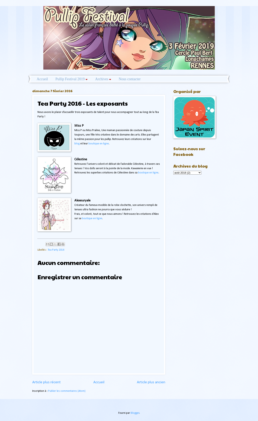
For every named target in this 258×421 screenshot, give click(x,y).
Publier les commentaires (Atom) (66, 391)
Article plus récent (46, 382)
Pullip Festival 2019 (71, 79)
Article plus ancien (151, 382)
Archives (103, 79)
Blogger (135, 413)
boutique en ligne (98, 143)
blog (77, 143)
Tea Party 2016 (56, 250)
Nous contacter (129, 79)
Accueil (42, 79)
